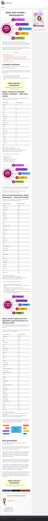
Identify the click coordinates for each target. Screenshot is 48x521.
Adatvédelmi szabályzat (19, 518)
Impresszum (21, 519)
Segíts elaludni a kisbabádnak (8, 55)
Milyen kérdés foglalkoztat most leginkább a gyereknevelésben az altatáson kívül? (17, 59)
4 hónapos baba (9, 508)
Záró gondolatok (5, 60)
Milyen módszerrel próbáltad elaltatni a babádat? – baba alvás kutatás (15, 56)
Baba (8, 506)
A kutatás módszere (6, 54)
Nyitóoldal (3, 7)
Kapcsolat (17, 519)
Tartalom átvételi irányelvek (27, 518)
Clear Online (7, 518)
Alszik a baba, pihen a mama (14, 88)
